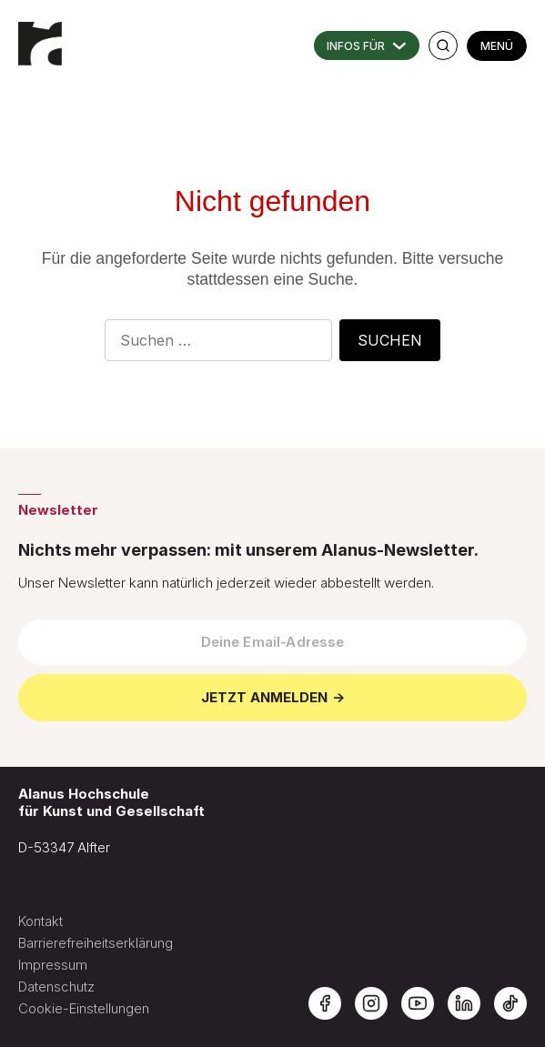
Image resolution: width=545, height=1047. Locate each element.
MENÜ (496, 46)
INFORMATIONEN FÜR (366, 45)
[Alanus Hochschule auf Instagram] (371, 1003)
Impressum (52, 964)
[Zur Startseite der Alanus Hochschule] (41, 36)
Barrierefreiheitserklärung (95, 942)
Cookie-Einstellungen (83, 1008)
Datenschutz (56, 986)
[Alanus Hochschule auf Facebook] (324, 1003)
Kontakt (40, 921)
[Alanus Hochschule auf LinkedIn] (464, 1003)
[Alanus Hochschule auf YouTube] (417, 1003)
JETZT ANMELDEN (264, 697)
